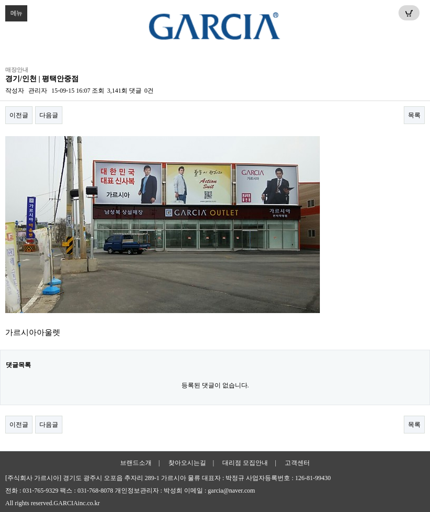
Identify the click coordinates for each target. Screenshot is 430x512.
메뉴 (13, 11)
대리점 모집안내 (245, 462)
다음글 (48, 115)
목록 (414, 115)
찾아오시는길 (187, 462)
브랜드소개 (136, 462)
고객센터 (297, 462)
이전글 (18, 115)
